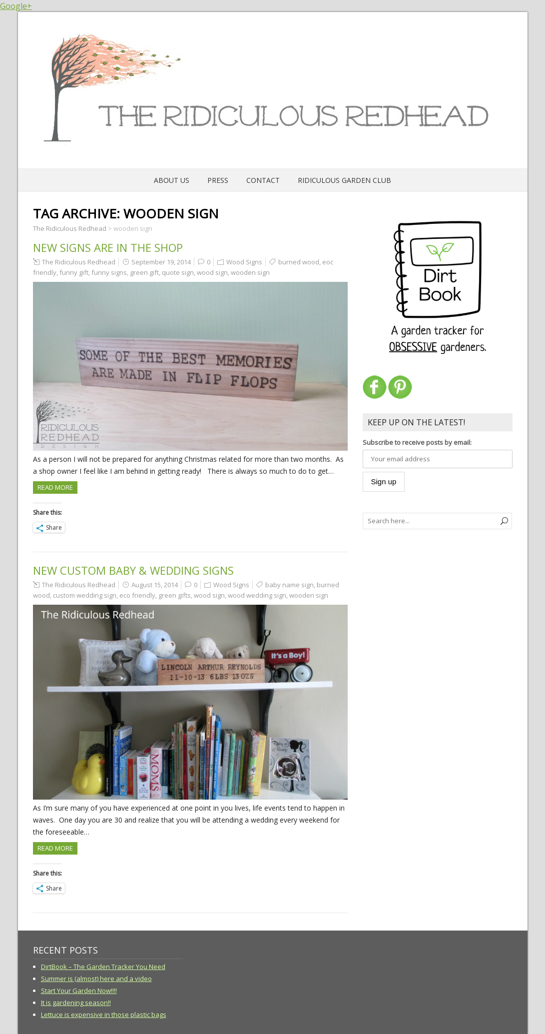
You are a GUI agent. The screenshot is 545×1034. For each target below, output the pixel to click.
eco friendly (137, 595)
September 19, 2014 (161, 261)
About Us (171, 180)
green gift (144, 272)
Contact (263, 180)
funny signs (109, 272)
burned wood (298, 261)
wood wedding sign (257, 595)
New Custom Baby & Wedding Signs (133, 570)
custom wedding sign (84, 595)
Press (217, 180)
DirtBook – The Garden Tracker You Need (103, 966)
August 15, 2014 (154, 584)
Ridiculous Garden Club (344, 180)
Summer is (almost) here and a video (96, 978)
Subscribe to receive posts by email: (417, 442)
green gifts (174, 595)
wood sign (212, 272)
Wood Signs (244, 261)
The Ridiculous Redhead (78, 261)
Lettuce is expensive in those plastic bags (103, 1014)
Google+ (16, 5)
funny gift (73, 272)
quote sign (178, 272)
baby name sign (289, 584)
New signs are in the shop (108, 247)
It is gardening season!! (76, 1002)
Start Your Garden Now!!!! (79, 990)
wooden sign (250, 272)
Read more (55, 487)
